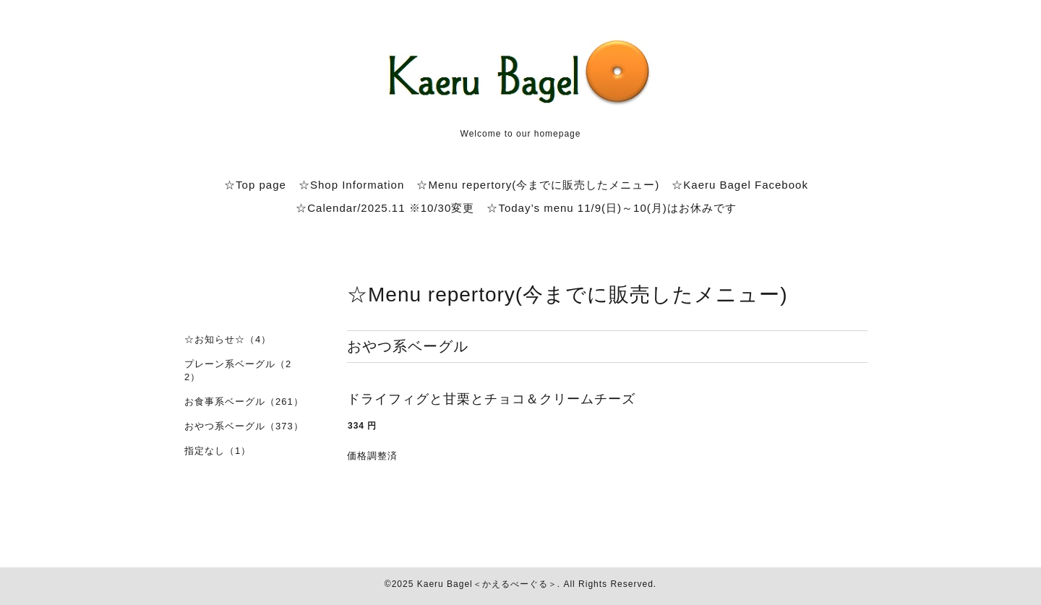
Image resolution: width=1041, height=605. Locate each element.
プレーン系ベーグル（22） (237, 370)
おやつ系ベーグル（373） (244, 426)
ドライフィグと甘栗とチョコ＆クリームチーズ (491, 399)
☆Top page (255, 185)
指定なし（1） (217, 450)
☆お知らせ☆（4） (227, 339)
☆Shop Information (351, 185)
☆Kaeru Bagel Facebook (740, 185)
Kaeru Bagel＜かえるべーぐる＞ (487, 584)
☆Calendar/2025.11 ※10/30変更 (385, 208)
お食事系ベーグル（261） (244, 401)
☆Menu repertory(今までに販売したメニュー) (537, 185)
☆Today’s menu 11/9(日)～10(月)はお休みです (611, 208)
